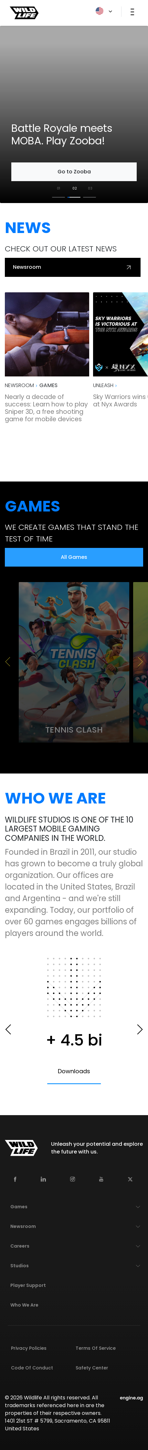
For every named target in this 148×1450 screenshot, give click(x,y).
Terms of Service (96, 1348)
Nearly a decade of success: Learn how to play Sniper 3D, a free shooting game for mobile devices (46, 408)
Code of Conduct (32, 1368)
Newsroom (72, 267)
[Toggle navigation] (132, 11)
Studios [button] (19, 1265)
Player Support (28, 1285)
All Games (74, 557)
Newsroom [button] (23, 1226)
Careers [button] (19, 1246)
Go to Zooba (74, 171)
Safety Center (92, 1368)
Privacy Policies (29, 1348)
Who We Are (24, 1305)
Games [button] (18, 1206)
